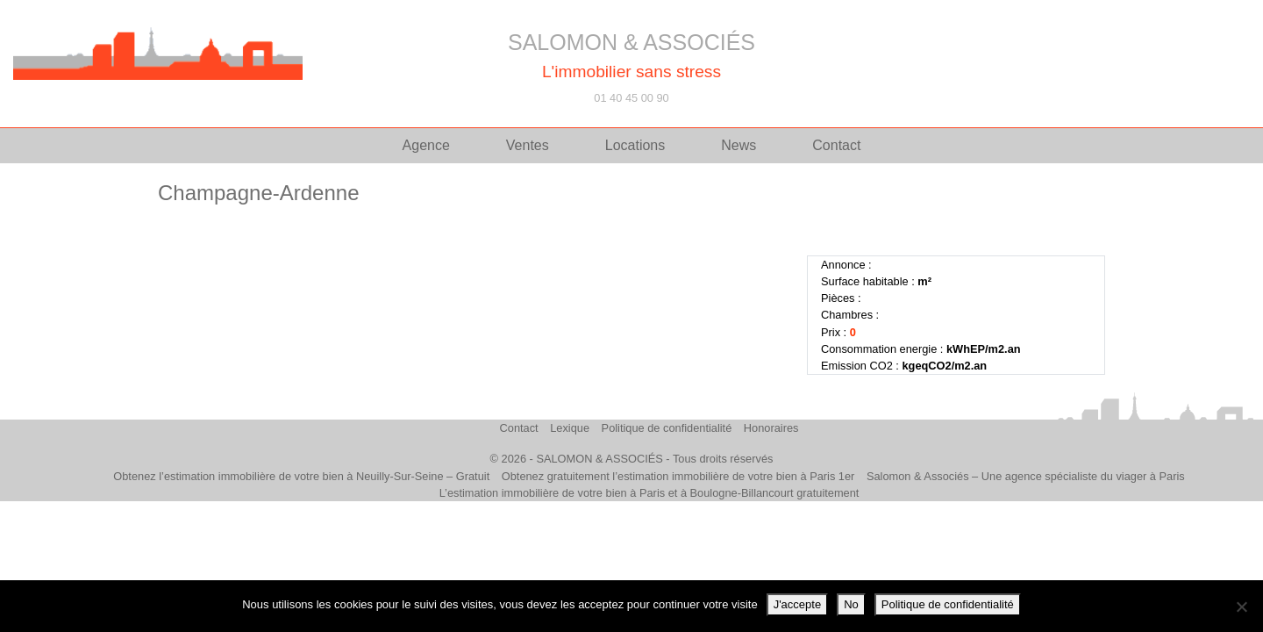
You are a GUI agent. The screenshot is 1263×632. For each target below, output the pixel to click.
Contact (836, 145)
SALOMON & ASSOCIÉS (631, 42)
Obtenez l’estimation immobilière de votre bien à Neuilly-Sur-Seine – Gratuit (301, 476)
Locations (635, 145)
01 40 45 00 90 (631, 97)
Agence (426, 145)
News (738, 145)
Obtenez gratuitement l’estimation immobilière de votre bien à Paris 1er (678, 476)
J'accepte (798, 604)
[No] (1241, 606)
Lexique (569, 427)
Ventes (527, 145)
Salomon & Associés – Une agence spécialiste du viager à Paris (1026, 476)
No (851, 604)
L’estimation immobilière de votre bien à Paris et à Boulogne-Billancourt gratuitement (649, 492)
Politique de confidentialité (667, 427)
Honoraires (771, 427)
